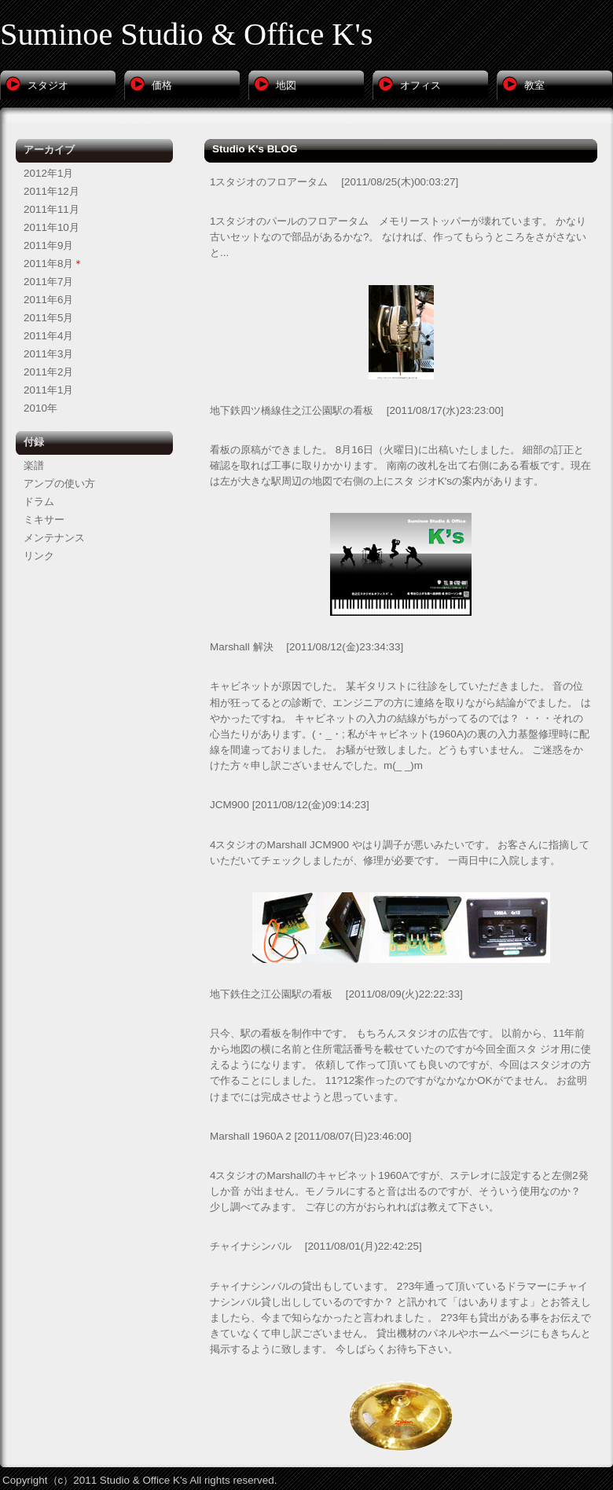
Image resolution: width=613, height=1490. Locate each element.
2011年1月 (48, 390)
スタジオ (48, 85)
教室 (534, 85)
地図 (286, 85)
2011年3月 (48, 354)
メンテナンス (54, 538)
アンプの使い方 (59, 483)
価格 (162, 85)
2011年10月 (51, 227)
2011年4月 (48, 336)
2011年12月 (51, 191)
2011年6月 (48, 300)
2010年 (40, 408)
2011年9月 (48, 245)
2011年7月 (48, 281)
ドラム (39, 501)
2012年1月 (48, 173)
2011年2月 (48, 372)
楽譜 (34, 465)
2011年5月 (48, 318)
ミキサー (44, 519)
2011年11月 (51, 209)
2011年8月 (48, 263)
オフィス (420, 85)
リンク (39, 556)
